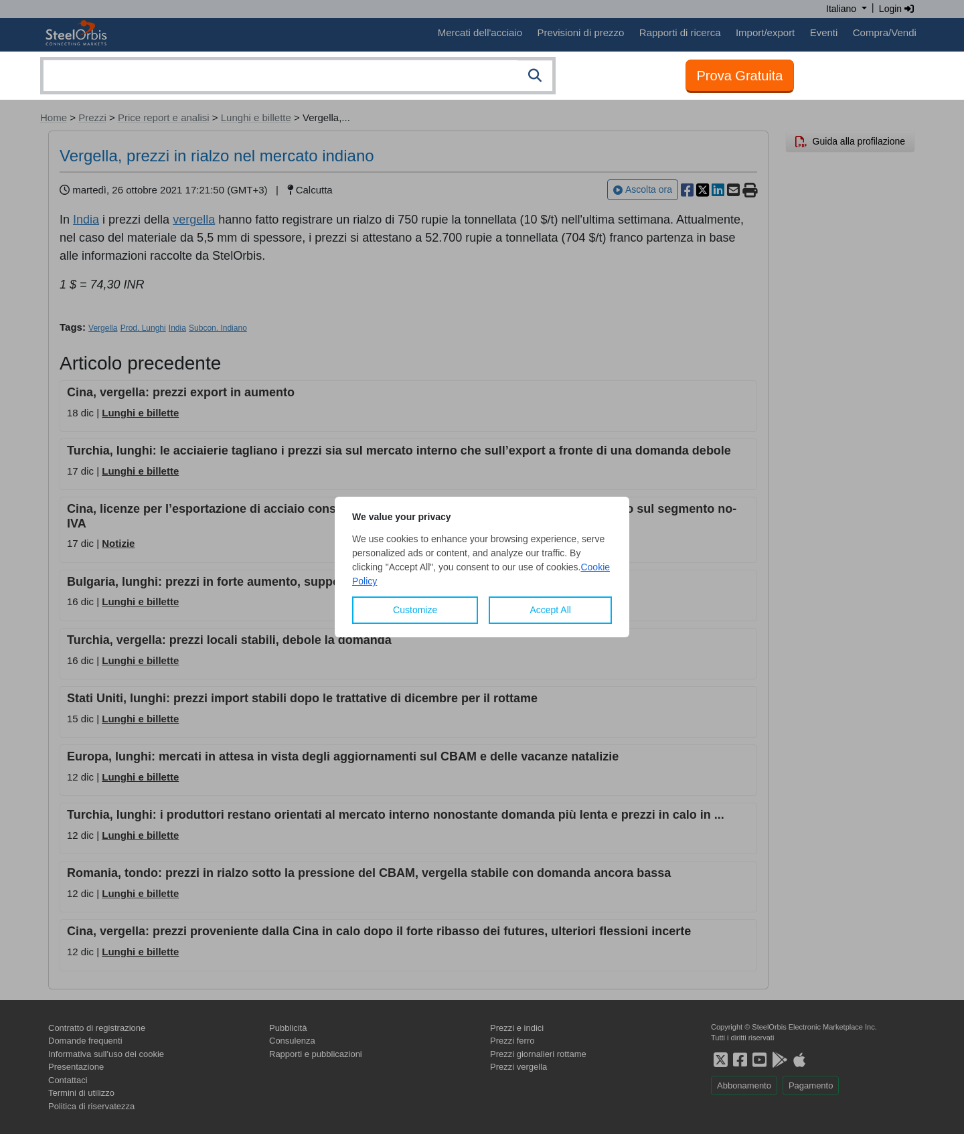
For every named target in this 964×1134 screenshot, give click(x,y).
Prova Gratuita (740, 75)
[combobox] (298, 76)
